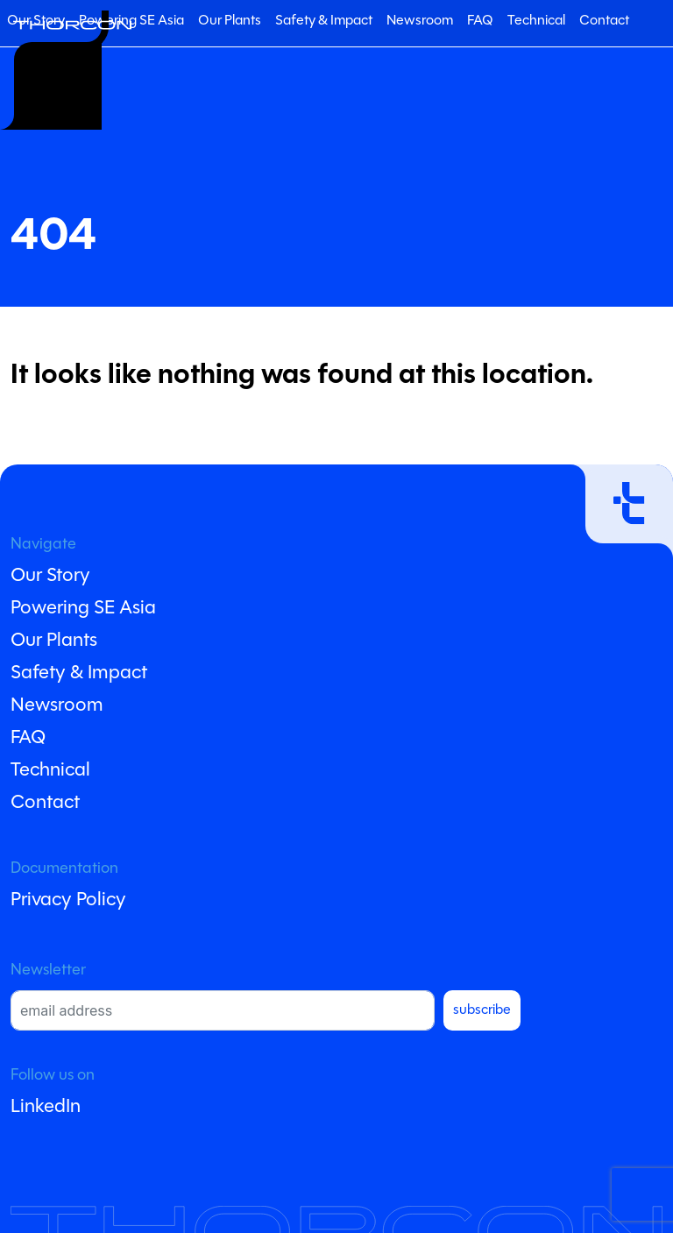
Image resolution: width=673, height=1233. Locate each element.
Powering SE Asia (131, 21)
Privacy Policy (68, 900)
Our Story (50, 576)
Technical (536, 21)
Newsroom (419, 21)
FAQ (480, 21)
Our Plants (229, 21)
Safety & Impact (323, 21)
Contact (604, 21)
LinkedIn (46, 1107)
